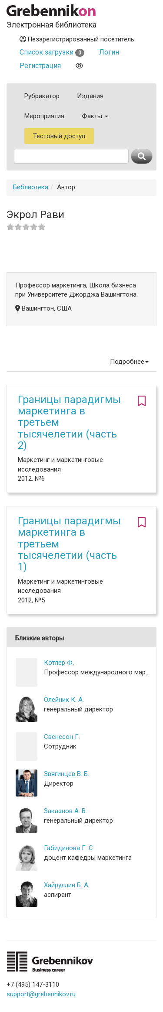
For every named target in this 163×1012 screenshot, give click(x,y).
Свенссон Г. (62, 737)
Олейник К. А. (64, 700)
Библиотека (30, 187)
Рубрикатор (42, 96)
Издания (90, 96)
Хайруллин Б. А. (67, 885)
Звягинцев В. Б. (66, 774)
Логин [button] (109, 52)
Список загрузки (52, 52)
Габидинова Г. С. (69, 848)
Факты (95, 116)
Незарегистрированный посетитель (77, 39)
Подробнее (129, 362)
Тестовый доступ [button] (59, 136)
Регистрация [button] (40, 66)
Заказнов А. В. (65, 811)
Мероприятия (44, 116)
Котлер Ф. (59, 663)
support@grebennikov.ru (41, 994)
